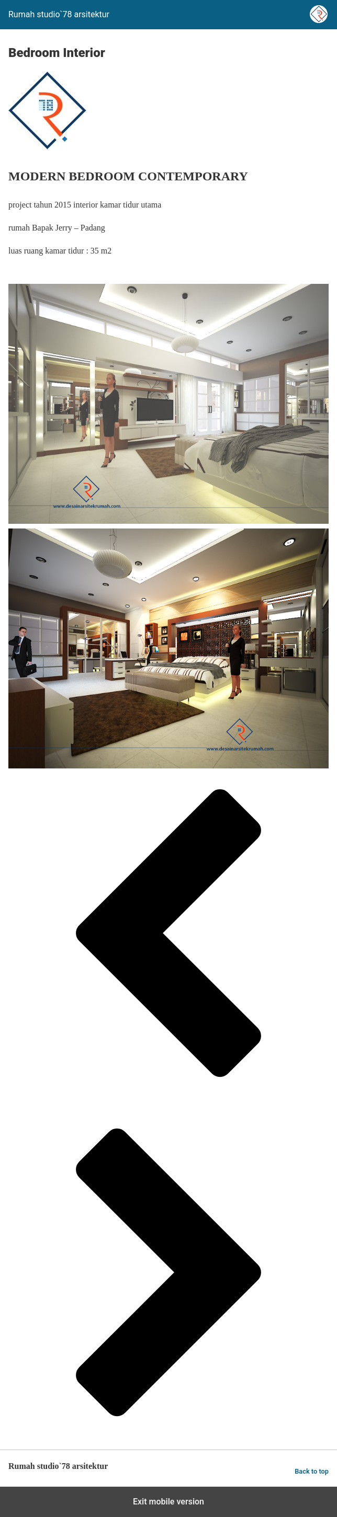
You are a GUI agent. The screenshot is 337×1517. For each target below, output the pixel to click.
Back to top (312, 1471)
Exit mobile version (168, 1502)
